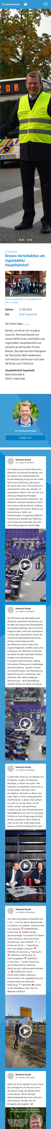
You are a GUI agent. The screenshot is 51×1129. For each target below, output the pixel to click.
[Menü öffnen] (45, 4)
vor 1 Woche (20, 770)
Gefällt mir (25, 438)
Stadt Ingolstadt (28, 314)
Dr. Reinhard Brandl (25, 430)
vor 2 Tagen (20, 463)
